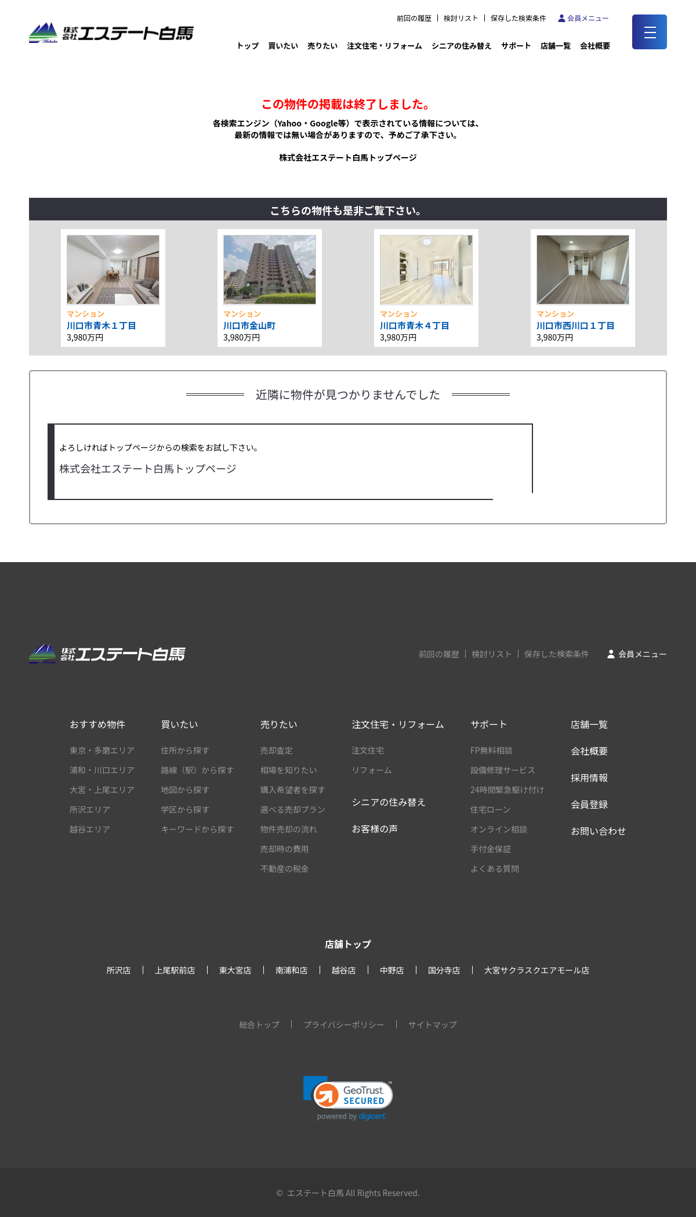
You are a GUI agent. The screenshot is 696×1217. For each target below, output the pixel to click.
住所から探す (185, 750)
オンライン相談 (498, 829)
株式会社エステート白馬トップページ (348, 157)
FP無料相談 (491, 750)
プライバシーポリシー (344, 1024)
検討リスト (461, 18)
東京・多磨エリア (102, 750)
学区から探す (185, 809)
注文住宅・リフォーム (384, 45)
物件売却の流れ (288, 829)
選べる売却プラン (292, 809)
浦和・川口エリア (102, 770)
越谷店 (344, 970)
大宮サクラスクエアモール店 (537, 970)
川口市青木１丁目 (101, 325)
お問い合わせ (598, 831)
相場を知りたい (288, 770)
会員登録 (589, 804)
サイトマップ (432, 1024)
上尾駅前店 (175, 970)
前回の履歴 (414, 18)
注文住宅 (367, 750)
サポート (516, 45)
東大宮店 (235, 970)
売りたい (322, 45)
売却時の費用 (284, 848)
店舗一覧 (556, 45)
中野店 (392, 970)
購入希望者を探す (292, 789)
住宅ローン (490, 809)
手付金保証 (490, 848)
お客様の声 (374, 828)
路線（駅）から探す (197, 770)
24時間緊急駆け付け (507, 789)
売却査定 (276, 750)
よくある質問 (494, 868)
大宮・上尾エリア (102, 789)
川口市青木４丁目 (414, 325)
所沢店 (119, 970)
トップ (247, 45)
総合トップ (259, 1024)
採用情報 (589, 777)
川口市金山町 (249, 325)
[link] (348, 1098)
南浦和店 (292, 970)
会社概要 (589, 751)
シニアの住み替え (462, 45)
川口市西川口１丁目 (575, 325)
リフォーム (371, 770)
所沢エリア (90, 809)
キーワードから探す (197, 829)
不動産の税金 (284, 868)
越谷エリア (90, 829)
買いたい (283, 45)
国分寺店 (444, 970)
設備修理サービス (502, 770)
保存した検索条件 (518, 18)
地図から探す (185, 789)
